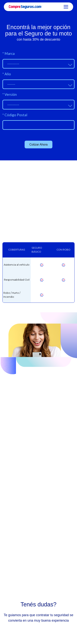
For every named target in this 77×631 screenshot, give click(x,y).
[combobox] (38, 64)
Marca (8, 53)
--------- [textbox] (13, 63)
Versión (9, 94)
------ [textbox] (11, 84)
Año (6, 74)
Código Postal (14, 115)
